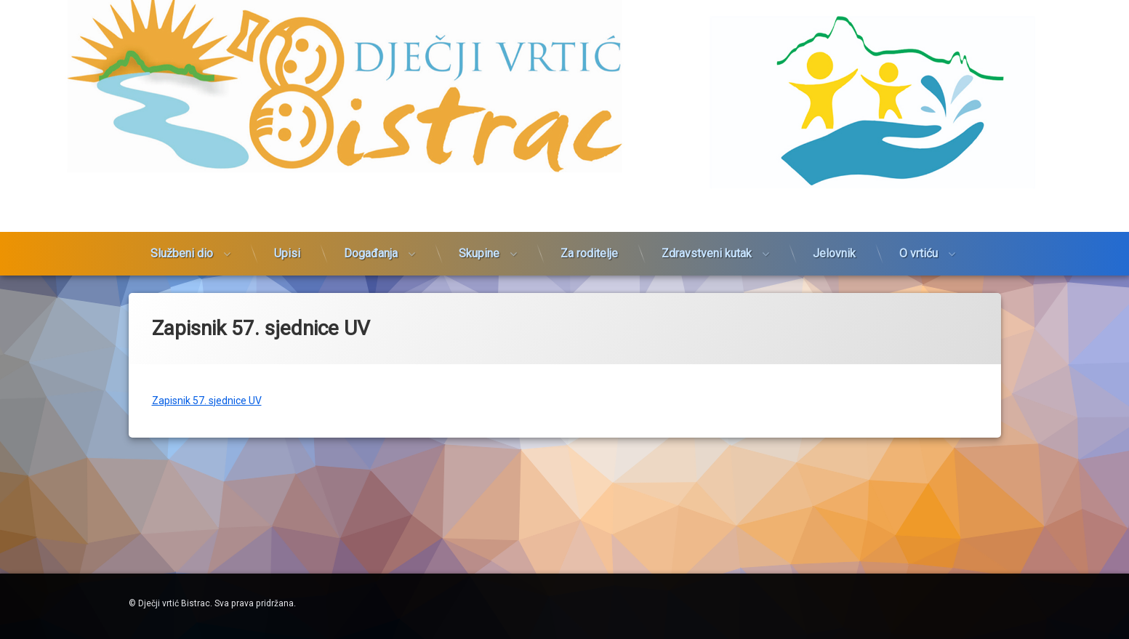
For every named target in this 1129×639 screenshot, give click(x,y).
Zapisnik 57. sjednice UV (207, 394)
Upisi (287, 241)
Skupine (479, 241)
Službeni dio (181, 241)
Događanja (371, 241)
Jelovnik (834, 241)
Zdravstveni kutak (707, 241)
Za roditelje (589, 241)
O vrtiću (918, 241)
